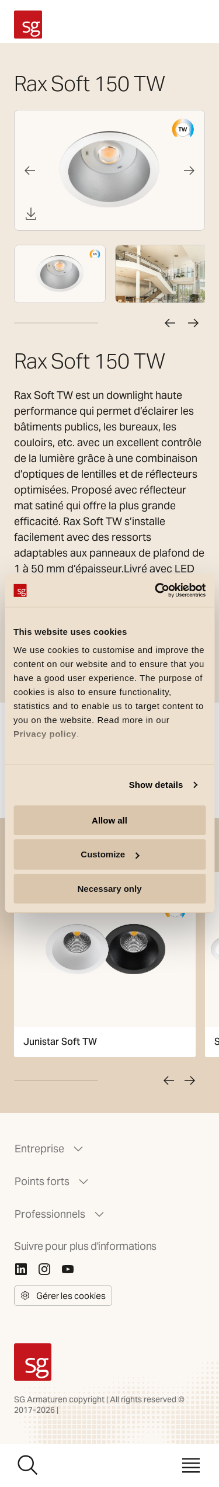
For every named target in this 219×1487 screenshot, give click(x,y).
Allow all (109, 820)
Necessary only (109, 889)
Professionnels (60, 1214)
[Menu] (191, 1465)
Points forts (53, 1182)
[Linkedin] (21, 1269)
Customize (110, 854)
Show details (156, 785)
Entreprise (50, 1149)
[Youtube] (68, 1269)
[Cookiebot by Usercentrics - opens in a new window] (156, 590)
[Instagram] (44, 1269)
